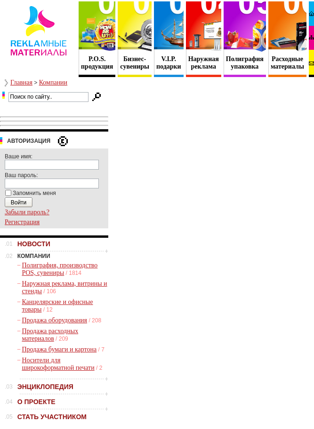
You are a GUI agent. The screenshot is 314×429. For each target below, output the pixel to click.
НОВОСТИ (33, 244)
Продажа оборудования (54, 320)
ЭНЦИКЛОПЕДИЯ (45, 386)
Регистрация (22, 222)
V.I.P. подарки (168, 62)
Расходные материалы (287, 62)
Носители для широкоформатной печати (58, 364)
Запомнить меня (34, 193)
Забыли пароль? (27, 212)
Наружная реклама (203, 62)
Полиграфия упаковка (245, 62)
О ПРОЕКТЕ (36, 402)
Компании (53, 82)
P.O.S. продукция (97, 62)
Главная (21, 82)
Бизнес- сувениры (134, 62)
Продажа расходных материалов (50, 335)
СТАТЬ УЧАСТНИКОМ (52, 417)
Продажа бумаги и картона (59, 349)
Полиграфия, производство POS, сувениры (59, 269)
